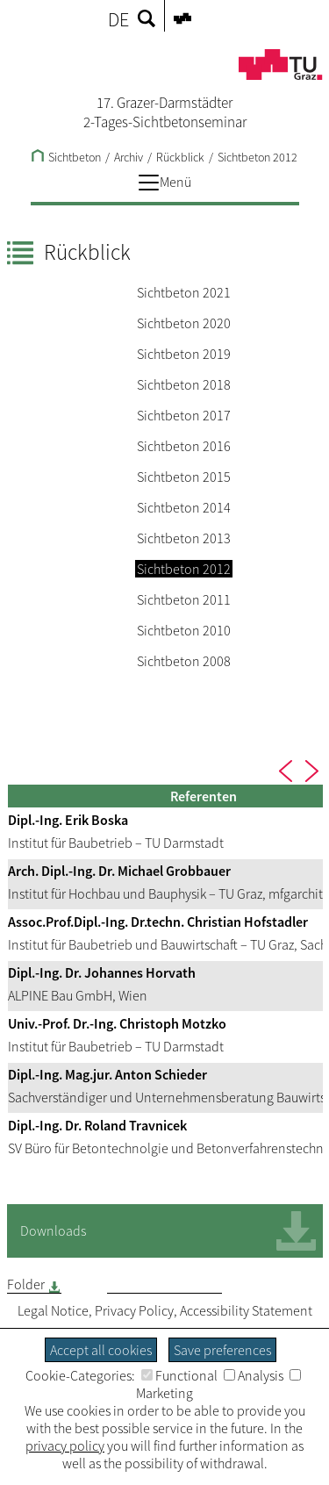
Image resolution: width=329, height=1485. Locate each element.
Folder (26, 1284)
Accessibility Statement (246, 1310)
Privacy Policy (134, 1310)
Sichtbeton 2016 (184, 446)
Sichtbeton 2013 (184, 538)
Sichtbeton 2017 (184, 415)
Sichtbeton (66, 157)
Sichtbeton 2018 (184, 384)
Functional (179, 1375)
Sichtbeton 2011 (184, 599)
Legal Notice (53, 1310)
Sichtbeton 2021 (184, 292)
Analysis (253, 1375)
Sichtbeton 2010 (184, 630)
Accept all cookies (101, 1350)
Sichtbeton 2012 (257, 157)
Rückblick (180, 157)
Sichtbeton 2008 (184, 661)
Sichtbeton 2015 (184, 476)
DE (118, 19)
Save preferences (222, 1350)
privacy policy (64, 1445)
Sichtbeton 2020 (184, 323)
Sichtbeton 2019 (184, 353)
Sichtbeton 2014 (184, 507)
